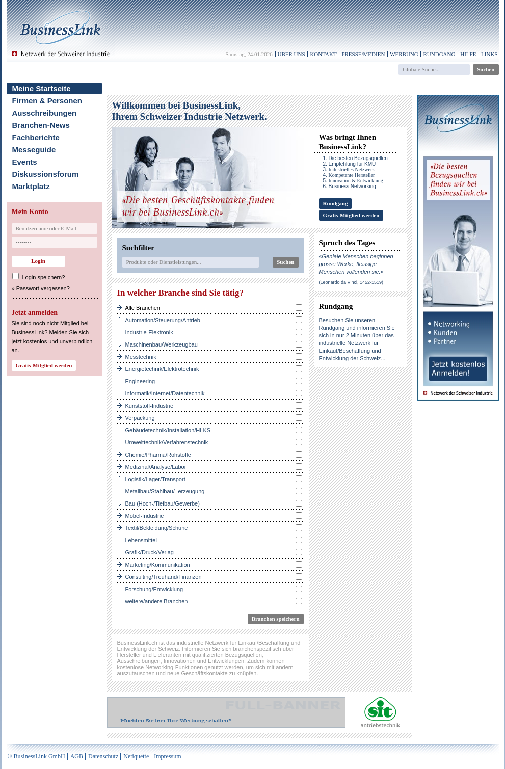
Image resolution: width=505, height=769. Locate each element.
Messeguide (34, 149)
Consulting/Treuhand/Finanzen (163, 577)
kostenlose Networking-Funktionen (160, 667)
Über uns (291, 54)
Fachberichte (36, 137)
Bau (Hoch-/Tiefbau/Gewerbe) (162, 503)
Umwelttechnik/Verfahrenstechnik (166, 442)
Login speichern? (43, 277)
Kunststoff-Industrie (149, 406)
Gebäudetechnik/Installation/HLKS (168, 430)
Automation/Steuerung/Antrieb (162, 320)
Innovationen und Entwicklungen (204, 661)
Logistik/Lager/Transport (155, 479)
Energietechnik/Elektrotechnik (162, 369)
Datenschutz (103, 756)
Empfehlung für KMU (352, 164)
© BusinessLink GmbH (36, 756)
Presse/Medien (363, 54)
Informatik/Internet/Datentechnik (165, 393)
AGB (76, 756)
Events (24, 161)
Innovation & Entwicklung (356, 180)
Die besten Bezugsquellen (358, 158)
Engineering (140, 381)
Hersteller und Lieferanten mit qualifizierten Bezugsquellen (189, 655)
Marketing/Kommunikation (157, 565)
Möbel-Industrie (144, 516)
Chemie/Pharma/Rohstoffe (158, 455)
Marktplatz (31, 186)
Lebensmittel (141, 540)
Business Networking (352, 186)
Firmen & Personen (47, 100)
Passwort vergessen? (43, 288)
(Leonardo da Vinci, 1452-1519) (351, 282)
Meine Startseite (41, 88)
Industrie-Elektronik (149, 332)
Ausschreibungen (44, 113)
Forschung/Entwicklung (154, 589)
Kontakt (323, 54)
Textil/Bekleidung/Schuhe (156, 528)
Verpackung (140, 418)
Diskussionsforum (45, 174)
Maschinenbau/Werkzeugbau (161, 344)
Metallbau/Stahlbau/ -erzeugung (165, 491)
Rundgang (439, 54)
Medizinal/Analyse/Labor (156, 467)
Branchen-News (41, 125)
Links (489, 54)
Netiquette (136, 756)
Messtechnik (140, 357)
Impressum (167, 756)
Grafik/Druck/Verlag (149, 552)
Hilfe (468, 54)
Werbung (404, 54)
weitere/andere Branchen (156, 601)
